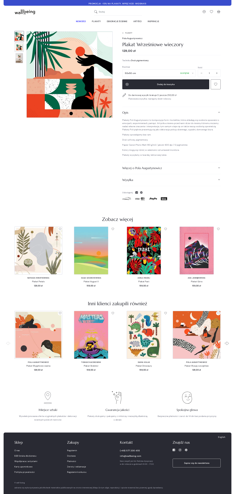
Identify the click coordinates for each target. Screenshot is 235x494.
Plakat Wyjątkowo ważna (38, 366)
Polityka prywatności (24, 472)
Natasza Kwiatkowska (38, 278)
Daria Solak (144, 362)
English (221, 437)
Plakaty (126, 33)
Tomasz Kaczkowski (91, 362)
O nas (17, 450)
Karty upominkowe (23, 466)
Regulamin (72, 450)
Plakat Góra (196, 281)
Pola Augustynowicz (132, 38)
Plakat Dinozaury (144, 366)
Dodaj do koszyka (150, 84)
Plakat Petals (38, 281)
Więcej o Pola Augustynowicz (171, 168)
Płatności (71, 461)
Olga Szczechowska (91, 278)
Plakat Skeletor (91, 366)
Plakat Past (143, 281)
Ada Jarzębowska (196, 278)
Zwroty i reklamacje (76, 466)
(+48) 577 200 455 (130, 450)
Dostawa (71, 456)
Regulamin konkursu (76, 472)
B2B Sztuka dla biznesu (25, 456)
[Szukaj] (96, 11)
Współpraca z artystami (25, 461)
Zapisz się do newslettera (196, 463)
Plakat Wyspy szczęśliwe (197, 366)
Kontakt (126, 442)
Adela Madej (144, 278)
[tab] (171, 113)
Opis (171, 112)
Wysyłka (171, 180)
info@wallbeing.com (130, 456)
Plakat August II (91, 281)
